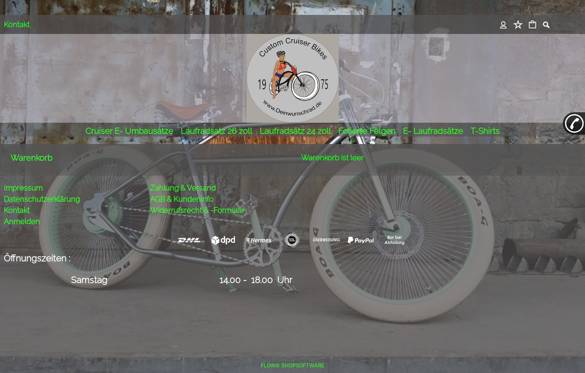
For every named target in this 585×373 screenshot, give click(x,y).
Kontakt (16, 24)
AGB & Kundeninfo (181, 189)
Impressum (23, 177)
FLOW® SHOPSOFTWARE (293, 355)
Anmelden (22, 211)
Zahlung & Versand (183, 177)
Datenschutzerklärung (42, 189)
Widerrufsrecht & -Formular (197, 200)
